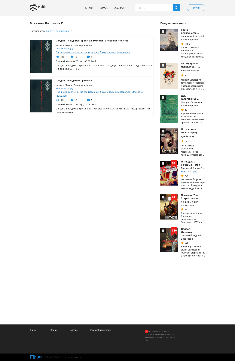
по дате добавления (59, 30)
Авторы (104, 7)
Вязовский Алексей (191, 168)
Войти (196, 7)
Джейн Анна (187, 136)
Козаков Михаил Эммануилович (73, 45)
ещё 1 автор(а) (189, 171)
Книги (89, 7)
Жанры (119, 7)
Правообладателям (101, 330)
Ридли (43, 7)
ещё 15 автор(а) (64, 48)
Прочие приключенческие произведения (78, 52)
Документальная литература (116, 52)
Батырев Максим (190, 70)
